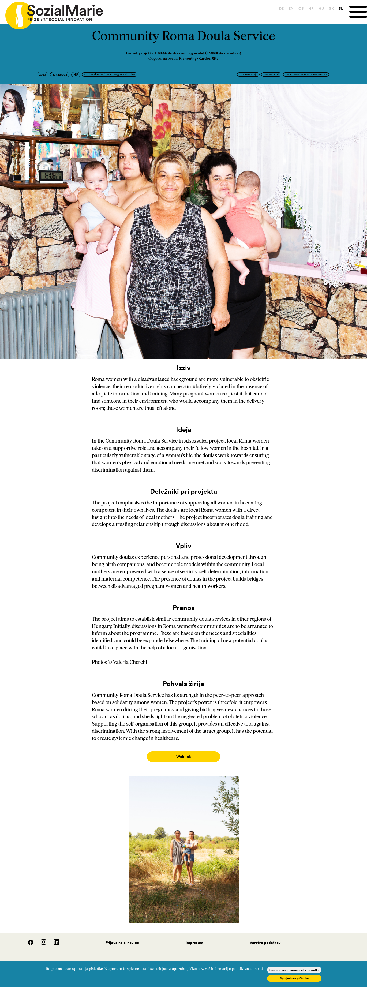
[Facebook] (27, 938)
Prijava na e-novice (122, 937)
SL (341, 8)
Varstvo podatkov (265, 937)
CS (301, 8)
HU (321, 8)
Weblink (183, 756)
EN (291, 8)
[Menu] (358, 11)
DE (281, 8)
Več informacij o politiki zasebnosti (233, 969)
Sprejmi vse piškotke (294, 978)
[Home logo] (51, 13)
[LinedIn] (53, 938)
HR (311, 8)
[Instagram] (40, 938)
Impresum (194, 937)
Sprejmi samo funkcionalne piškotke (294, 970)
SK (331, 8)
